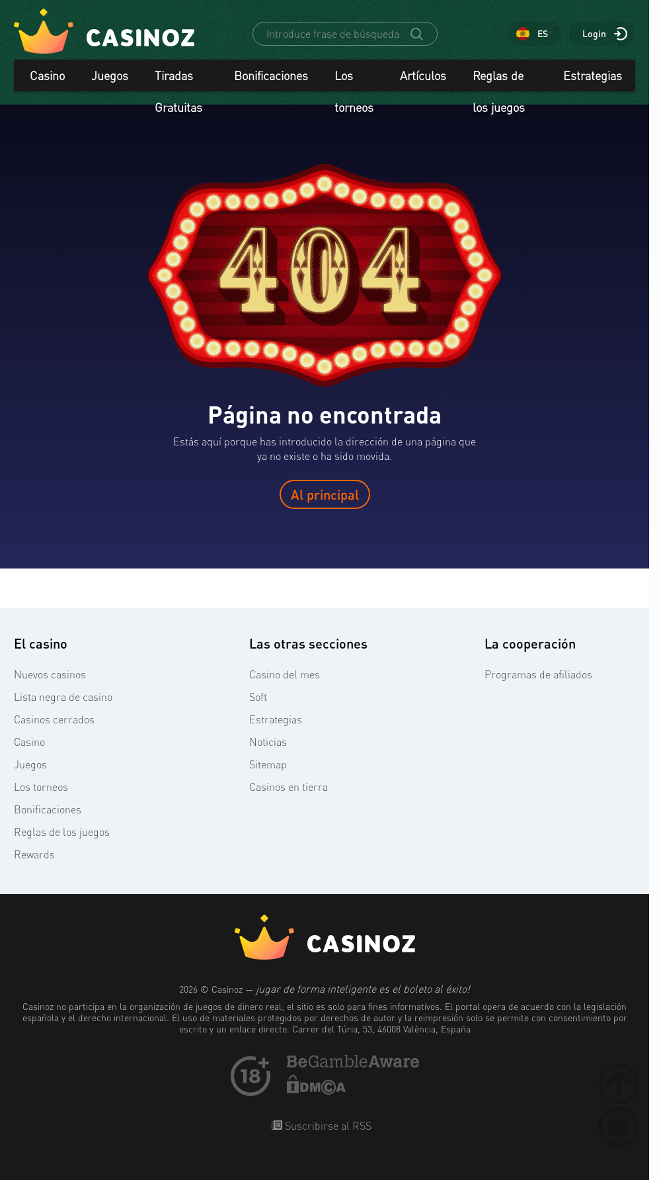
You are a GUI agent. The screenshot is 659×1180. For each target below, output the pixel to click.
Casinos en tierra (288, 787)
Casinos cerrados (54, 719)
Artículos (423, 75)
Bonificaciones (271, 75)
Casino (47, 75)
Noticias (268, 742)
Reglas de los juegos (499, 79)
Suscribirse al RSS (326, 1125)
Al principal (325, 494)
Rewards (34, 854)
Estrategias (592, 75)
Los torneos (353, 79)
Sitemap (268, 764)
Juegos (109, 75)
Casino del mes (284, 674)
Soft (258, 696)
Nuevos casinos (50, 674)
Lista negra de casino (63, 696)
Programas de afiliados (538, 674)
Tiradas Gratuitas (178, 79)
